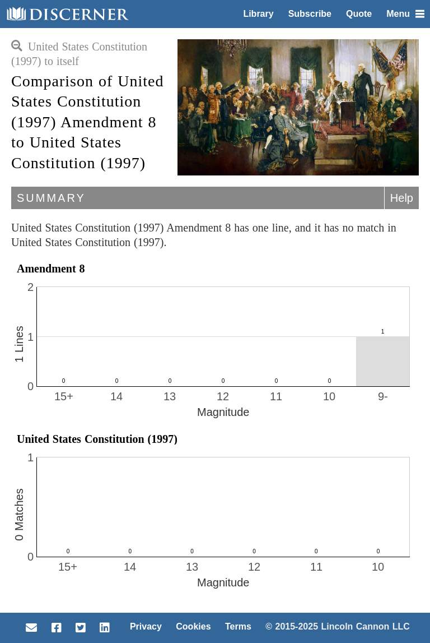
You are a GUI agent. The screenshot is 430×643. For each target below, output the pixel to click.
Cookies (193, 626)
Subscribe (309, 13)
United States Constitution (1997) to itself (79, 53)
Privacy (146, 626)
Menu (405, 13)
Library (258, 13)
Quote (359, 13)
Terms (238, 626)
